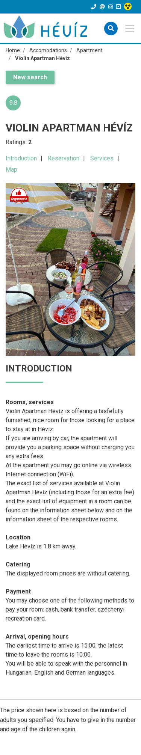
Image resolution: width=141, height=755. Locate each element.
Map (11, 169)
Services (102, 158)
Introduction (21, 158)
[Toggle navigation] (130, 28)
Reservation (63, 158)
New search (30, 77)
